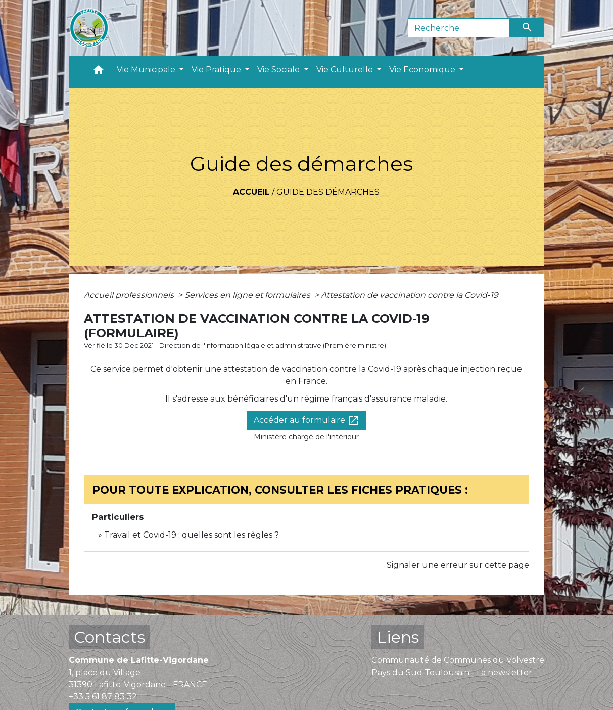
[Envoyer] (527, 27)
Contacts (109, 637)
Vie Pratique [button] (217, 69)
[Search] (459, 27)
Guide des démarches (328, 192)
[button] (98, 72)
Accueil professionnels (130, 295)
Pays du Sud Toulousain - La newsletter (451, 672)
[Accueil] (89, 28)
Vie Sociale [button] (279, 69)
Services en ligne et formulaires (248, 295)
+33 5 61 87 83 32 (103, 696)
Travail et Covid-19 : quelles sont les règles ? (191, 535)
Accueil (251, 192)
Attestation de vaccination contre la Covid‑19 (409, 295)
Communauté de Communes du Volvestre (457, 660)
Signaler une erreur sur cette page (458, 565)
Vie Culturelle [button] (345, 69)
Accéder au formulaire (306, 421)
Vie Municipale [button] (147, 69)
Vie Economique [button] (423, 69)
